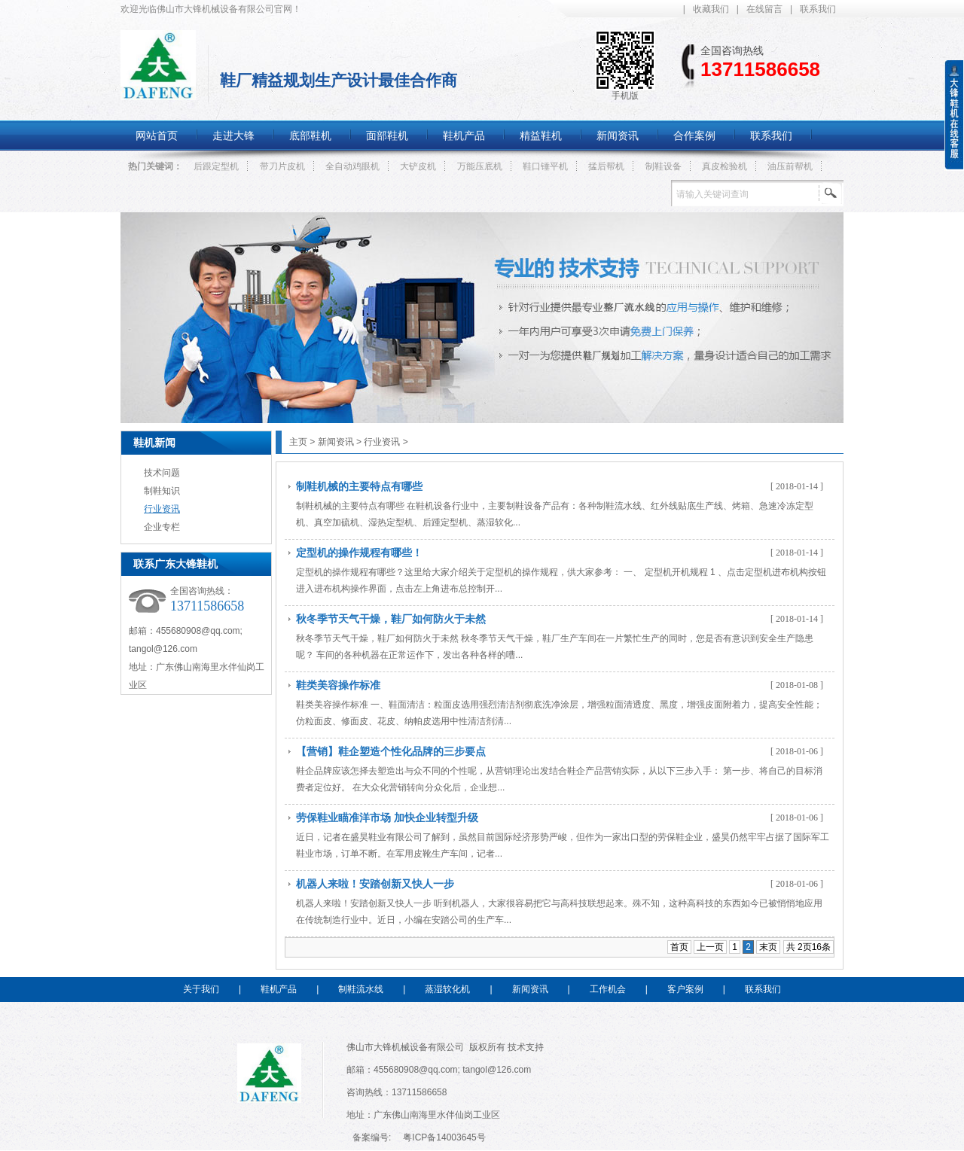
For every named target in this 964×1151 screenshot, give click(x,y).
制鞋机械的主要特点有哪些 (359, 486)
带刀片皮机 (282, 166)
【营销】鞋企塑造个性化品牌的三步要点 (391, 751)
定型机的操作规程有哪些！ (359, 553)
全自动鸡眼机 (352, 166)
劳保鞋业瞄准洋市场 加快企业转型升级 (387, 817)
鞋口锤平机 (545, 166)
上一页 (710, 947)
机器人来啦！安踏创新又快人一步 (375, 884)
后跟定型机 (216, 166)
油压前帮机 (790, 166)
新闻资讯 (336, 442)
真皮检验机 (724, 166)
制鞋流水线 (360, 989)
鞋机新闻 (154, 443)
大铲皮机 (418, 166)
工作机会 (608, 989)
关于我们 (201, 989)
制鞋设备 (663, 166)
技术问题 (162, 472)
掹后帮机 (606, 166)
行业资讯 (162, 509)
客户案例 (685, 989)
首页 (679, 947)
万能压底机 (479, 166)
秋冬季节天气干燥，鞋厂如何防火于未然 (391, 619)
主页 (298, 442)
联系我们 (818, 9)
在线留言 (764, 9)
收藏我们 (711, 9)
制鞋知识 (162, 491)
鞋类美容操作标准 (338, 685)
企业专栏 (162, 527)
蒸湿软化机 (447, 989)
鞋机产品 (279, 989)
